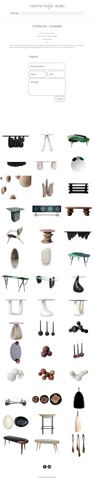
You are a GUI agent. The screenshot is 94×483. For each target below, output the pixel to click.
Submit (60, 98)
